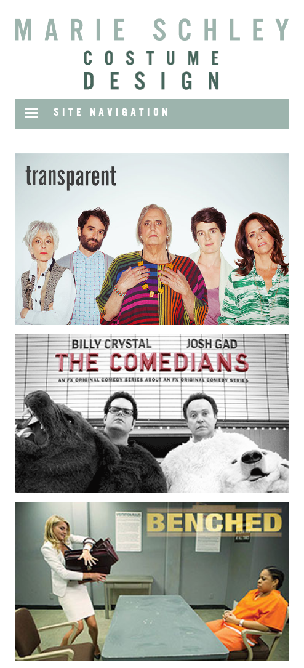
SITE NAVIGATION (112, 113)
